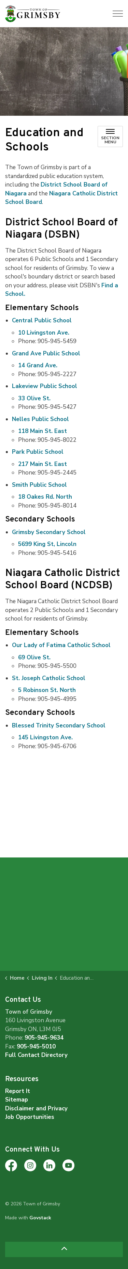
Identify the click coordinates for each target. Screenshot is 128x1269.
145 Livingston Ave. (45, 737)
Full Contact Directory (36, 1055)
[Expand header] (118, 13)
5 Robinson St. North (47, 690)
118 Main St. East (42, 431)
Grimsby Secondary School (49, 532)
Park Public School (37, 452)
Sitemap (16, 1100)
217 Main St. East (42, 464)
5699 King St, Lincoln (47, 544)
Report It (17, 1091)
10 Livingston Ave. (43, 333)
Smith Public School (39, 485)
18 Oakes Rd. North (45, 497)
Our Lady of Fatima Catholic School (61, 645)
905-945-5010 (36, 1046)
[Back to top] (64, 1249)
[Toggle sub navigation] (110, 136)
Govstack (40, 1218)
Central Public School (42, 320)
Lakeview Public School (44, 386)
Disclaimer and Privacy (36, 1108)
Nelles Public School (40, 419)
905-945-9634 (44, 1038)
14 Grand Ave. (37, 365)
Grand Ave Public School (46, 353)
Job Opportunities (29, 1117)
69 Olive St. (34, 657)
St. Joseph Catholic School (48, 678)
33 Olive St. (34, 398)
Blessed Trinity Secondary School (58, 725)
